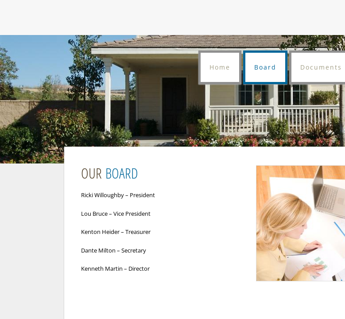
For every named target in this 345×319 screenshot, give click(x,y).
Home (219, 67)
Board (265, 67)
